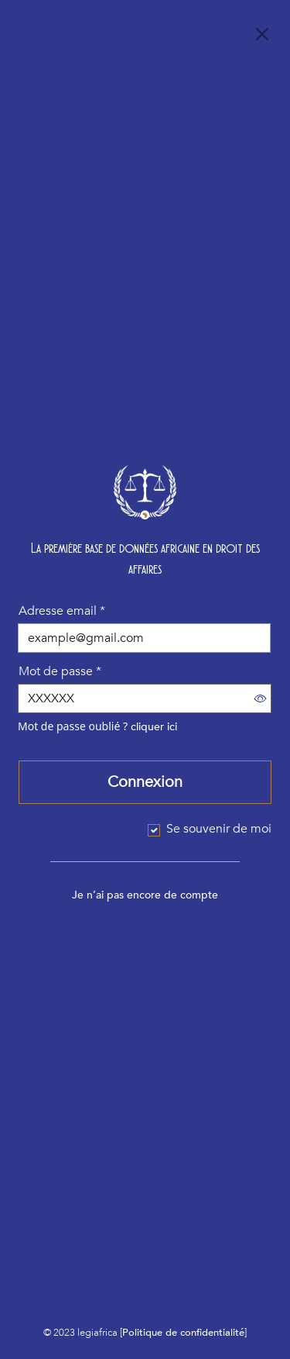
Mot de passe (60, 671)
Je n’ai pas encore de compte (145, 895)
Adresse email (62, 610)
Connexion (145, 781)
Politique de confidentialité (183, 1333)
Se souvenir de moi (218, 828)
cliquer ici (154, 726)
